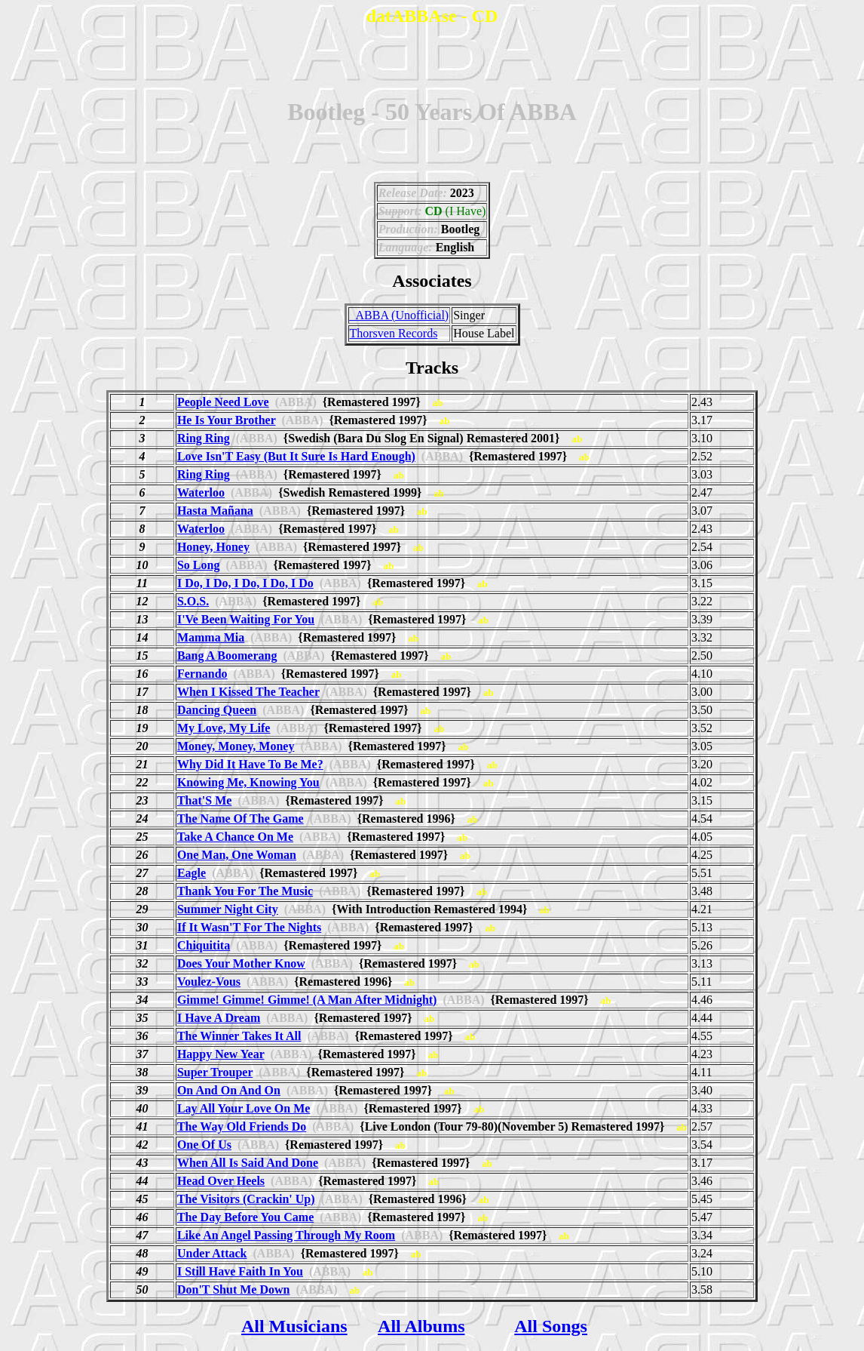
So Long (198, 565)
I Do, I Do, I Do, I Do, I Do (245, 583)
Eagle (191, 872)
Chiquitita (203, 945)
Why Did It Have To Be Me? (250, 764)
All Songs (550, 1326)
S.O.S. (193, 601)
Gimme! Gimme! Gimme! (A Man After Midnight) (307, 999)
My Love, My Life (224, 728)
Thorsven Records (394, 333)
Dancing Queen (216, 709)
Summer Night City (227, 909)
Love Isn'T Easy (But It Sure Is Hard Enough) (296, 456)
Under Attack (212, 1253)
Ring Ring (203, 438)
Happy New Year (221, 1054)
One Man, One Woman (236, 854)
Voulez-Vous (209, 981)
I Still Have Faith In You (240, 1271)
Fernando (202, 673)
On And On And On (228, 1090)
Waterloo (201, 492)
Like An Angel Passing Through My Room (286, 1235)
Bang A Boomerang (227, 655)
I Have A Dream (218, 1017)
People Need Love (223, 401)
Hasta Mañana (215, 510)
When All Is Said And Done (247, 1162)
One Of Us (204, 1144)
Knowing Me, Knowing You (248, 782)
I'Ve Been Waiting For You (245, 619)
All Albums (421, 1326)
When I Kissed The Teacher (248, 691)
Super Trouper (215, 1072)
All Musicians (294, 1326)
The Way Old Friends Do (241, 1126)
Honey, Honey (213, 546)
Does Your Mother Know (241, 963)
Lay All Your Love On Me (243, 1108)
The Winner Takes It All (239, 1035)
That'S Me (204, 800)
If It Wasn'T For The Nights (249, 927)
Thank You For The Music (245, 891)
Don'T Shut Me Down (233, 1289)
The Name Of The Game (240, 818)
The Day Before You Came (245, 1217)
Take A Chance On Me (235, 836)
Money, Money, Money (236, 746)
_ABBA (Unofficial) (399, 315)
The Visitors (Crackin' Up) (246, 1199)
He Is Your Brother (226, 420)
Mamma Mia (210, 637)
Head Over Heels (221, 1180)
